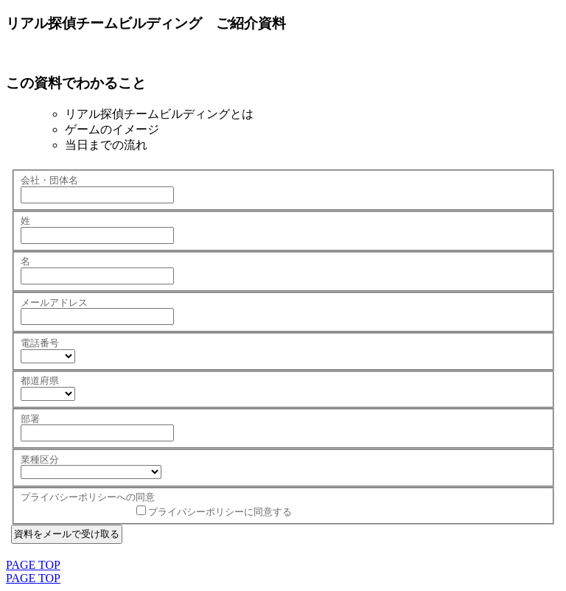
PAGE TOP (33, 565)
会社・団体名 (49, 180)
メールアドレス (54, 302)
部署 (30, 418)
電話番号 (40, 343)
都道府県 (40, 380)
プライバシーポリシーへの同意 (88, 497)
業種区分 (40, 459)
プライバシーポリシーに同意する (220, 511)
